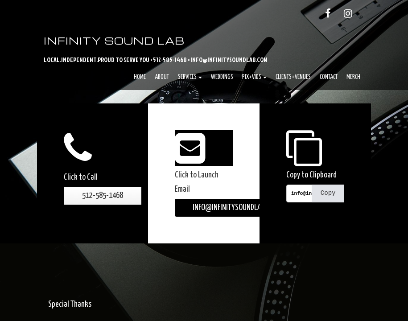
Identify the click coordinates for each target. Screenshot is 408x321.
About (162, 77)
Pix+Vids (254, 77)
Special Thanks (69, 304)
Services (190, 77)
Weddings (222, 77)
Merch (353, 77)
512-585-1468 (102, 195)
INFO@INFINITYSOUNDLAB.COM (235, 207)
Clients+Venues (293, 77)
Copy (328, 193)
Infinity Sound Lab (114, 40)
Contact (329, 77)
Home (140, 77)
